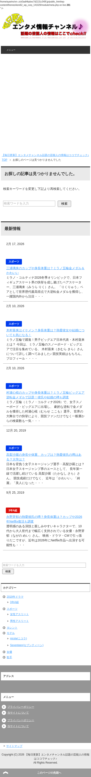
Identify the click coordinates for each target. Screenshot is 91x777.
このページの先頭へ (49, 772)
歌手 (9, 657)
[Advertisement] (45, 101)
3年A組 (14, 602)
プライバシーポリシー (20, 706)
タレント (12, 627)
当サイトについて (18, 712)
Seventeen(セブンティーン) (26, 645)
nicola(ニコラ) (18, 638)
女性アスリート (19, 614)
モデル (11, 633)
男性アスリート (19, 621)
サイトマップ (14, 746)
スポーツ (12, 608)
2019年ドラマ (15, 596)
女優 (9, 651)
